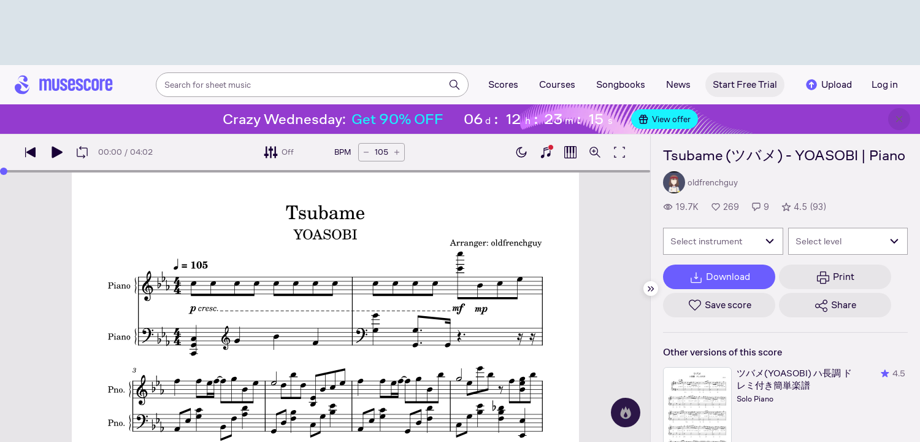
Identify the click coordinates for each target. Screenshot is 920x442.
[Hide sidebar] (650, 288)
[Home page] (64, 85)
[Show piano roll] (570, 152)
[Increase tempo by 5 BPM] (397, 152)
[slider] (3, 171)
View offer (664, 119)
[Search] (454, 84)
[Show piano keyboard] (546, 152)
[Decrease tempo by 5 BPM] (366, 152)
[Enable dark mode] (521, 152)
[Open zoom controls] (595, 152)
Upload (828, 84)
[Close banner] (899, 119)
